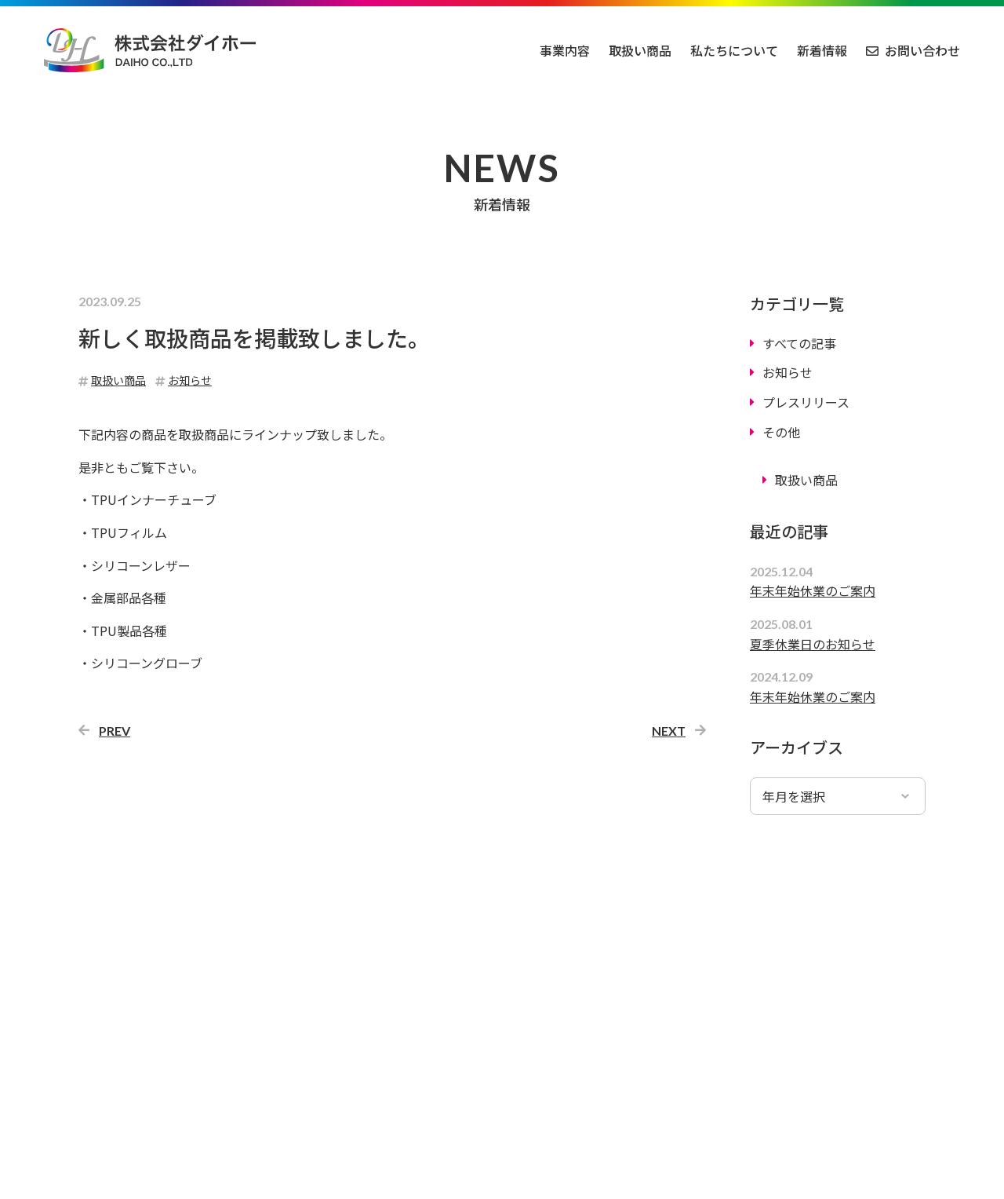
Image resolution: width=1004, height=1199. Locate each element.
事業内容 (565, 50)
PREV (114, 730)
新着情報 (822, 50)
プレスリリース (805, 402)
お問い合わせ (922, 50)
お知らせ (787, 372)
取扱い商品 (640, 50)
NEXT (669, 730)
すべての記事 (799, 343)
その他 (781, 431)
